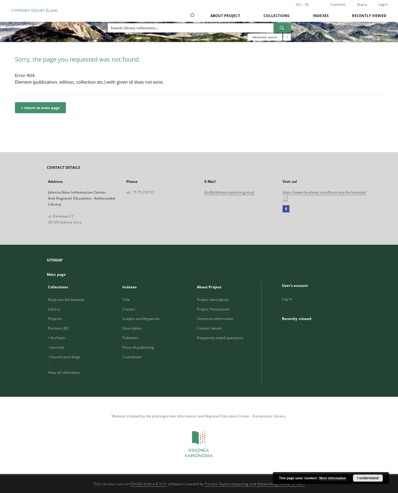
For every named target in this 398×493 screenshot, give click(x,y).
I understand (368, 478)
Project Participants (213, 309)
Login (383, 4)
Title (126, 299)
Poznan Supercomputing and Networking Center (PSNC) (255, 483)
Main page (56, 274)
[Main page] (192, 15)
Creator (128, 309)
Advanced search (264, 37)
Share (362, 4)
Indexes (321, 15)
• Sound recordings (64, 356)
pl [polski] (307, 5)
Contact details (209, 328)
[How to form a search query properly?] (287, 37)
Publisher (130, 337)
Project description (213, 299)
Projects (55, 318)
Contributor (132, 356)
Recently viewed (369, 15)
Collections (276, 15)
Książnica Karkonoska (66, 299)
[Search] (282, 28)
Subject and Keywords (140, 318)
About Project (225, 15)
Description (132, 328)
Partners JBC (58, 328)
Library (54, 309)
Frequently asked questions (220, 337)
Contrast (338, 4)
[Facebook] (286, 209)
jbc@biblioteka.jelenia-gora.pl (229, 192)
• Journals (56, 347)
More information (332, 478)
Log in (287, 298)
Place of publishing (138, 347)
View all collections (64, 372)
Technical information (215, 318)
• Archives (56, 337)
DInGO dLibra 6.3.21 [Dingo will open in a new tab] (148, 483)
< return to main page (40, 107)
